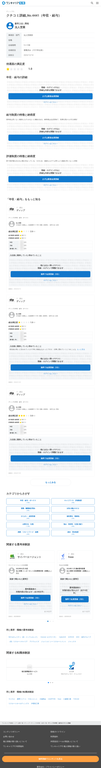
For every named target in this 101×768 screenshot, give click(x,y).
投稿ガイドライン (57, 732)
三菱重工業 (67, 699)
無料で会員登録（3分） (50, 274)
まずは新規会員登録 (50, 96)
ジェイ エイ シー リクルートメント (53, 641)
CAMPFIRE (51, 699)
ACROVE (71, 637)
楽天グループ (86, 637)
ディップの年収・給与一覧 (39, 723)
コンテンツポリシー (11, 732)
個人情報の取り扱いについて (15, 741)
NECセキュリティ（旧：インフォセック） (23, 637)
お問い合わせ (8, 736)
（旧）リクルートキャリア (18, 641)
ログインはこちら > (50, 102)
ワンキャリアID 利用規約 (13, 746)
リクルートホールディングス (19, 703)
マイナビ (12, 699)
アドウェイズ (34, 641)
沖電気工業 (35, 703)
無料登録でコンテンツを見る (50, 759)
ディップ (27, 723)
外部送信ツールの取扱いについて (64, 741)
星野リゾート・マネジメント (27, 699)
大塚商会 (43, 699)
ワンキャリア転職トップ (9, 723)
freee (59, 699)
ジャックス (72, 641)
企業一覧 (20, 723)
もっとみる (50, 482)
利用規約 (54, 736)
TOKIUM (76, 699)
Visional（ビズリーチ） (49, 637)
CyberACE (62, 637)
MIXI (77, 637)
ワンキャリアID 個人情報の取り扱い (65, 746)
